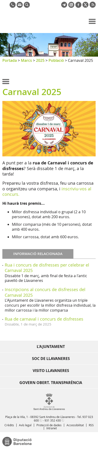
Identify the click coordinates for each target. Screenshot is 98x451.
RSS (91, 425)
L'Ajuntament (51, 346)
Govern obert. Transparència (50, 382)
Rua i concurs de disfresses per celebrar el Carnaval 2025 (47, 267)
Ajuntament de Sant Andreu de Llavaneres (25, 24)
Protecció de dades (49, 425)
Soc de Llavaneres (51, 358)
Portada (9, 60)
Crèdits (9, 425)
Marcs (26, 60)
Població (56, 60)
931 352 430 (53, 420)
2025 (40, 60)
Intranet (51, 428)
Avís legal (25, 425)
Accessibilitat (75, 425)
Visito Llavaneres (51, 370)
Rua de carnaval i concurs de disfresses (44, 319)
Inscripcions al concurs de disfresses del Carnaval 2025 (45, 292)
